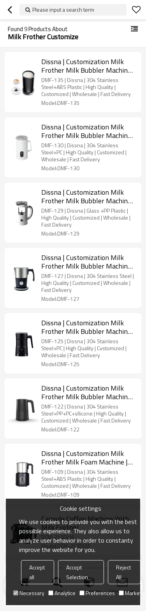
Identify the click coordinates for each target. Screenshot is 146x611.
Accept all (37, 572)
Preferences (97, 593)
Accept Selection (77, 572)
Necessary (28, 593)
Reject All (123, 572)
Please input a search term (63, 9)
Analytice (62, 593)
